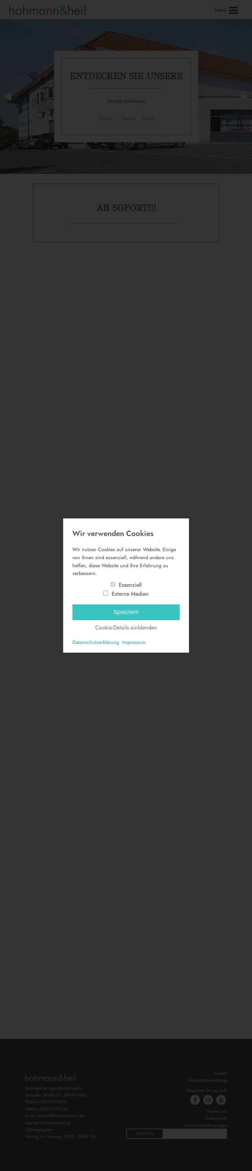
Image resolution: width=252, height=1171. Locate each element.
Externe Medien (130, 594)
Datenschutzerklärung (95, 642)
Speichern (126, 612)
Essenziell (130, 585)
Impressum (134, 642)
